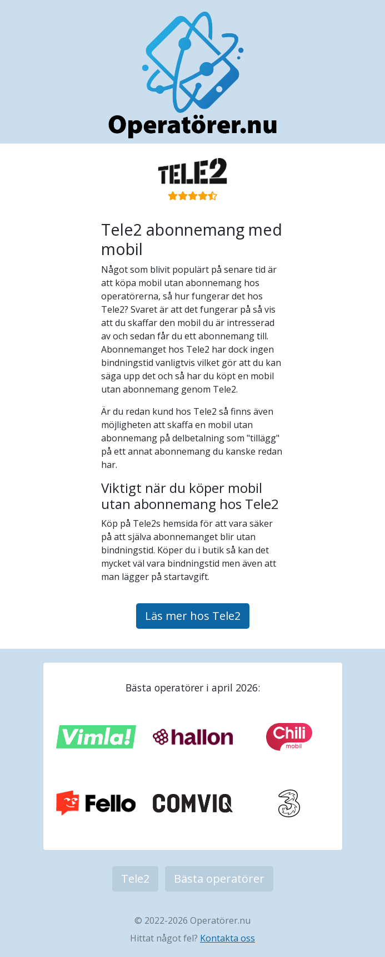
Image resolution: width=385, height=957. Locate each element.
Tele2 (135, 878)
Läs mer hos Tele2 (193, 615)
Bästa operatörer (219, 878)
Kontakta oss (227, 938)
